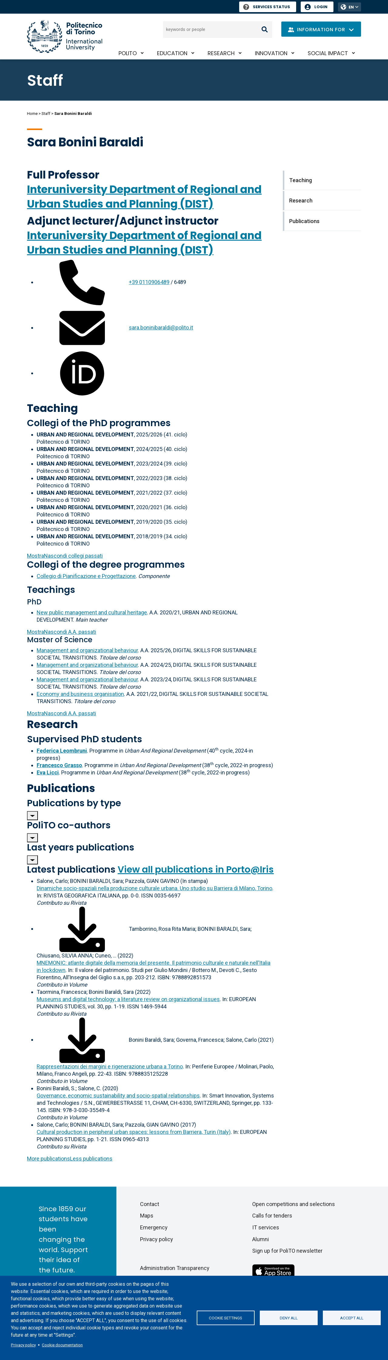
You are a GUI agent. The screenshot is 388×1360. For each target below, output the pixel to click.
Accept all (351, 1317)
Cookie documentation (62, 1344)
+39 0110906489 (149, 282)
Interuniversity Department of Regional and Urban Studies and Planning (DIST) (144, 196)
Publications (61, 788)
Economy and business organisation (80, 694)
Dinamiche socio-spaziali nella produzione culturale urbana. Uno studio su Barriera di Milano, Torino (154, 888)
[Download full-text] (82, 928)
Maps (146, 1215)
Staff (46, 113)
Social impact (328, 53)
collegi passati (65, 556)
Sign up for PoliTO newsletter (287, 1251)
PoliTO (128, 53)
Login (320, 7)
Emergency (154, 1227)
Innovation (271, 53)
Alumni (260, 1239)
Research (221, 53)
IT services (265, 1227)
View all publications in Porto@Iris (196, 869)
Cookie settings (225, 1317)
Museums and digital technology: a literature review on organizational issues (128, 999)
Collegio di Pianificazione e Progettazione (86, 576)
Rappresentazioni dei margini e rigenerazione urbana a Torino (110, 1066)
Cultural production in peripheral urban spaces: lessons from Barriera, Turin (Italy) (134, 1132)
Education (172, 53)
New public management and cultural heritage (92, 612)
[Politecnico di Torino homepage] (64, 36)
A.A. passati (61, 632)
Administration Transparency (174, 1268)
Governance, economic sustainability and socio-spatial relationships (118, 1095)
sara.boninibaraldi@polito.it (161, 327)
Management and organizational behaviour (87, 650)
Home (32, 113)
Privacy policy (23, 1344)
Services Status (266, 7)
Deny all (289, 1317)
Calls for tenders (272, 1215)
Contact (149, 1204)
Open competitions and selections (293, 1204)
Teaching (52, 408)
